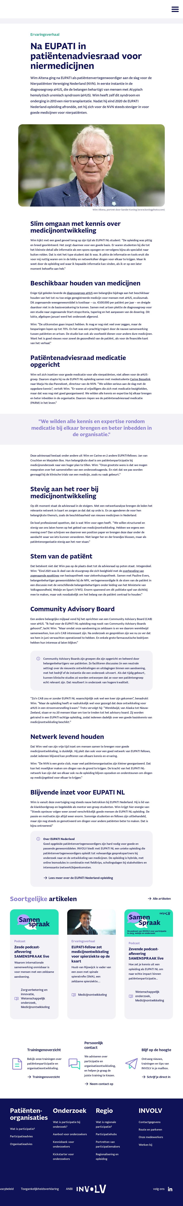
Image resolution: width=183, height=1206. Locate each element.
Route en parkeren (150, 1129)
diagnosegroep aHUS (80, 293)
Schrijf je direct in (158, 1077)
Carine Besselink (140, 379)
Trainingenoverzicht (46, 1077)
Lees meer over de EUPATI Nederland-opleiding (81, 878)
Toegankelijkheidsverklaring (40, 1189)
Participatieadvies (21, 1136)
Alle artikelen (162, 898)
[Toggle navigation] (175, 9)
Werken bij (145, 1145)
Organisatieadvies (21, 1144)
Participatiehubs (106, 1134)
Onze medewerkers (151, 1137)
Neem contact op (101, 1084)
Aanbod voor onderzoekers (70, 1134)
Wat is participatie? (22, 1129)
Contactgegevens (149, 1122)
